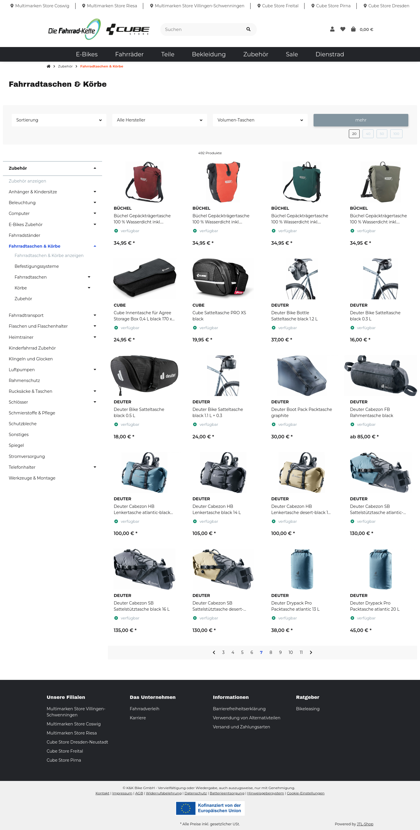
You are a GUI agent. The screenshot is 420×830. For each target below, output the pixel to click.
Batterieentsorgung (227, 793)
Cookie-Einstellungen (306, 793)
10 (291, 652)
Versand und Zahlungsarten (241, 727)
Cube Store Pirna (64, 760)
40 (368, 133)
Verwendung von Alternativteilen (246, 717)
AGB (139, 793)
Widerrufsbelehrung (163, 793)
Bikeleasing (308, 708)
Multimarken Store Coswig (74, 724)
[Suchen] (200, 29)
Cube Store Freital (65, 751)
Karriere (138, 717)
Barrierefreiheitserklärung (239, 708)
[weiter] (311, 653)
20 (354, 133)
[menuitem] (86, 54)
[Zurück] (214, 653)
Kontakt (102, 793)
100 (396, 133)
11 (301, 652)
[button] (332, 29)
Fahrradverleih (144, 708)
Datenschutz (196, 793)
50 (382, 133)
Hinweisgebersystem (265, 793)
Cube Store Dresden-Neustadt (77, 742)
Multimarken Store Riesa (72, 733)
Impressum (122, 793)
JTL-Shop (365, 824)
